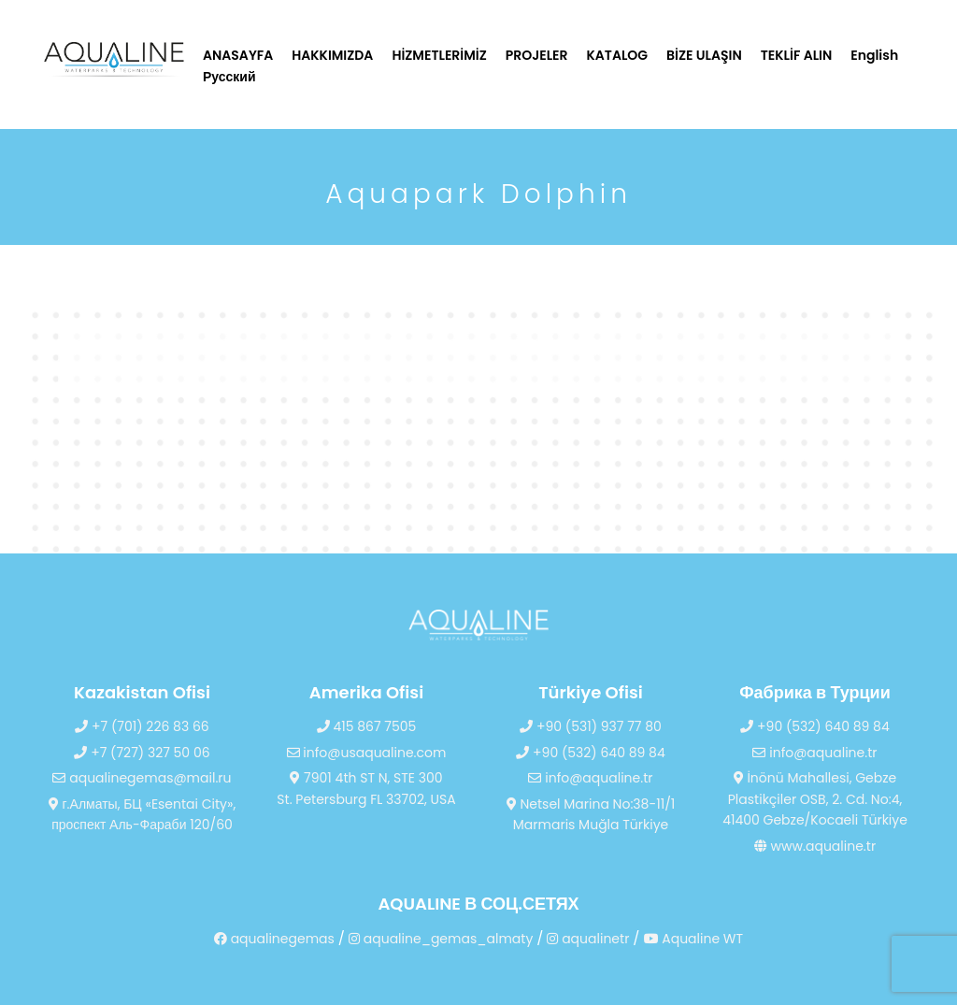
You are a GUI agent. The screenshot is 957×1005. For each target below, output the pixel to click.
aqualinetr (588, 938)
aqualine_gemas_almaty (441, 938)
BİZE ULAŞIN (704, 55)
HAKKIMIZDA (332, 55)
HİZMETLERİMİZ (439, 55)
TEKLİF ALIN (797, 55)
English (874, 55)
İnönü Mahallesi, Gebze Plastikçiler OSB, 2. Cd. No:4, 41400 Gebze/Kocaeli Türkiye (814, 798)
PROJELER (537, 55)
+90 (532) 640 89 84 (590, 752)
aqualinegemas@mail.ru (141, 777)
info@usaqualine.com (367, 752)
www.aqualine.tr (815, 846)
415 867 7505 (367, 726)
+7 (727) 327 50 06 (141, 752)
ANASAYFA (238, 55)
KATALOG (618, 55)
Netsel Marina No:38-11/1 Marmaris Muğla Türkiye (591, 815)
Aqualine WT (694, 938)
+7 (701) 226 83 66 (141, 726)
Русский (229, 76)
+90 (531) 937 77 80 (591, 726)
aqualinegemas (274, 938)
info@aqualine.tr (590, 777)
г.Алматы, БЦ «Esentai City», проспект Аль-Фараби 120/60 (142, 815)
